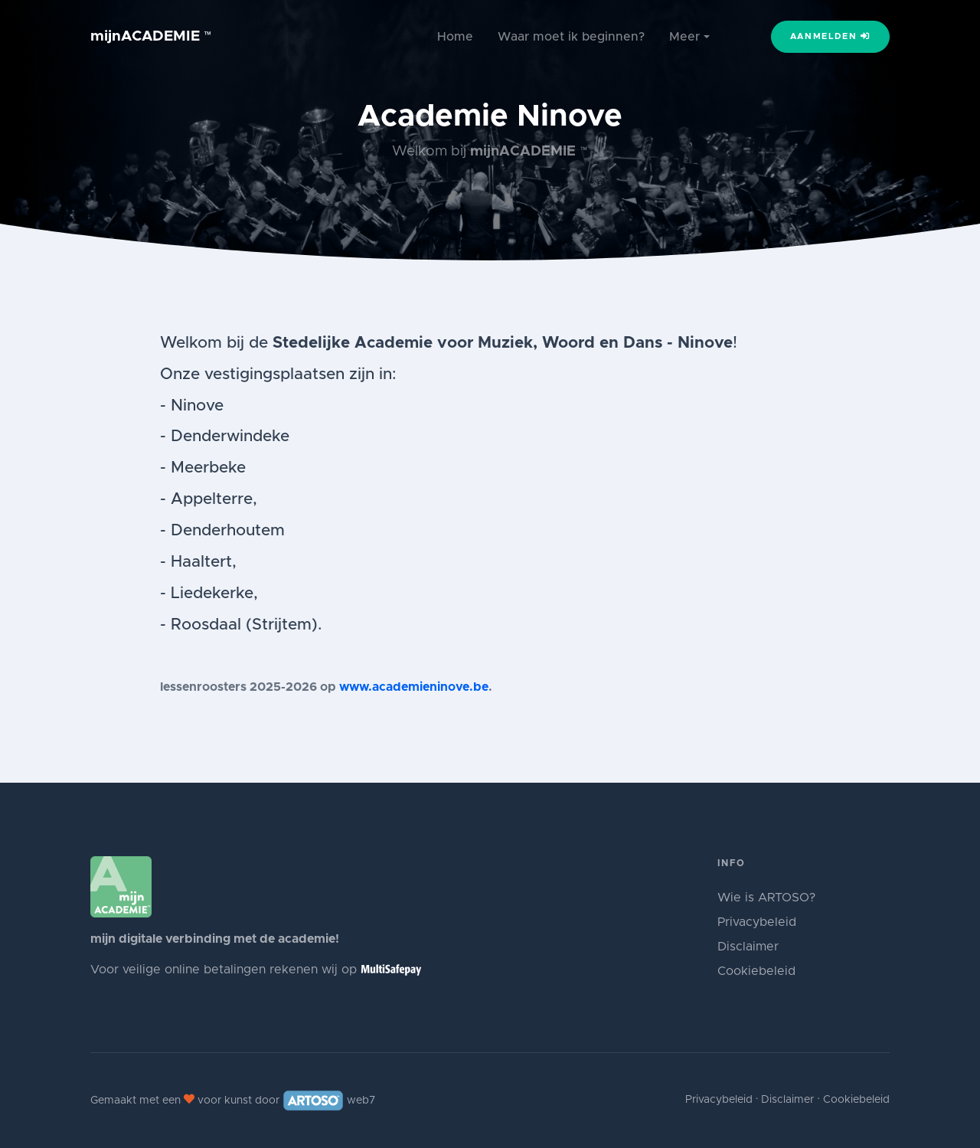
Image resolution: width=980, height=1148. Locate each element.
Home (455, 37)
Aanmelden (830, 36)
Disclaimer (748, 946)
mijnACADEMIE (151, 36)
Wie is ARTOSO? (766, 897)
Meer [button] (684, 37)
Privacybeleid (756, 922)
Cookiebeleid (756, 971)
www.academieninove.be (413, 687)
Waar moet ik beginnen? (571, 37)
